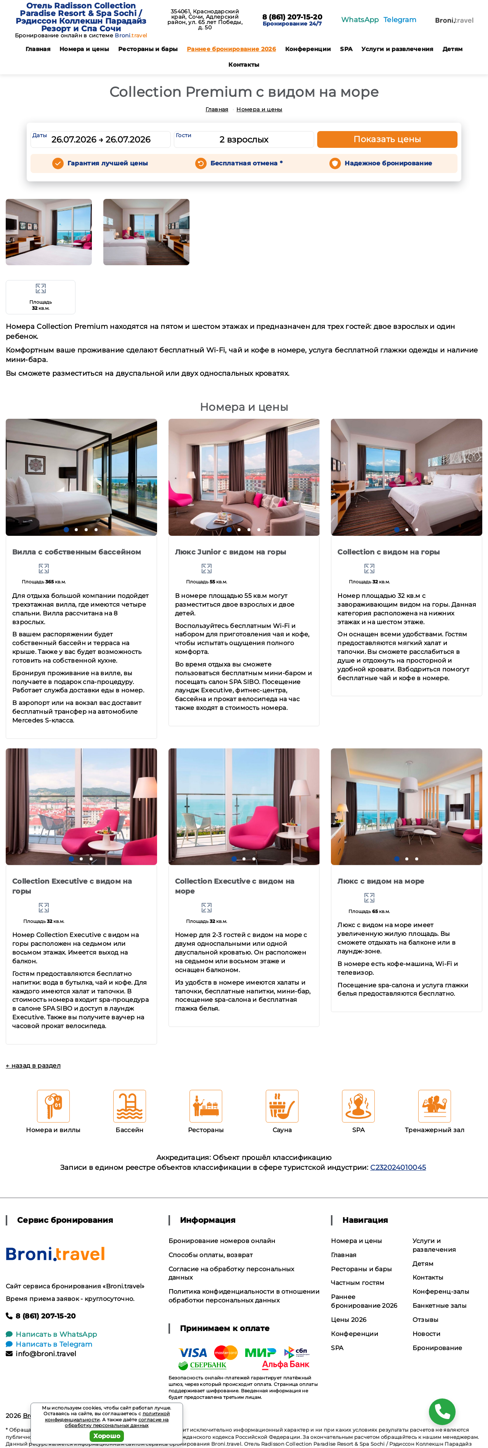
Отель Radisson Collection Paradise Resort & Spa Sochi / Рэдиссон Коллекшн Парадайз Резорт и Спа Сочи (81, 17)
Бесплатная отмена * (246, 163)
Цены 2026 (348, 1319)
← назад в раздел (33, 1065)
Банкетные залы (440, 1305)
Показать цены (387, 139)
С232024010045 (398, 1167)
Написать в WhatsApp (51, 1334)
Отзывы (426, 1319)
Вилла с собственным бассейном (76, 552)
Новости (426, 1333)
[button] (66, 529)
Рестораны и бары (148, 49)
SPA (346, 49)
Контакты (244, 64)
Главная (38, 49)
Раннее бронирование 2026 (231, 49)
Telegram (400, 20)
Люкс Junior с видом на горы (230, 552)
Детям (453, 49)
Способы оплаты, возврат (211, 1255)
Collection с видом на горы (388, 552)
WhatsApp (360, 20)
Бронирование (437, 1348)
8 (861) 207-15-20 (292, 17)
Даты (39, 135)
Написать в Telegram (49, 1344)
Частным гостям (357, 1282)
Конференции (308, 49)
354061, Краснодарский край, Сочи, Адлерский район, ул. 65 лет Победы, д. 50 (204, 19)
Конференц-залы (441, 1291)
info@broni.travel (41, 1354)
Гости (184, 135)
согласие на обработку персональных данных (117, 1423)
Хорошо (106, 1436)
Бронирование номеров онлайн (222, 1241)
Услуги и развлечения (397, 49)
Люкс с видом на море (380, 881)
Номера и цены (84, 49)
